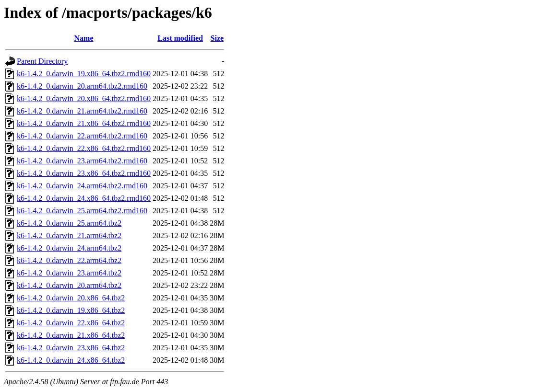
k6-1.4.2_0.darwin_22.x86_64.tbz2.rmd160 (84, 148)
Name (84, 38)
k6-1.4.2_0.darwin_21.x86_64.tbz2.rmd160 (84, 123)
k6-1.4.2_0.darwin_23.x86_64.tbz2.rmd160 (84, 173)
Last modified (180, 38)
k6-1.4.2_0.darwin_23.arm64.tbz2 (69, 273)
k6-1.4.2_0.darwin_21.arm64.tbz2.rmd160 (82, 111)
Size (217, 38)
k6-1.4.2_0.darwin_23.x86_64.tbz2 (71, 348)
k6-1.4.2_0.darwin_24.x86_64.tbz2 (71, 360)
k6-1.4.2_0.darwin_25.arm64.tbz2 (69, 223)
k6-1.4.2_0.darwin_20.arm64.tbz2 (69, 285)
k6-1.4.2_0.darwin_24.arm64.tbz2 (69, 248)
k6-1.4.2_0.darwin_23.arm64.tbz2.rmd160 (82, 161)
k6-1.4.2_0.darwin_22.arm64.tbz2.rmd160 (82, 136)
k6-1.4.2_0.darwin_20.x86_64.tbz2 (71, 298)
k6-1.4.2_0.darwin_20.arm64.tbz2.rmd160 (82, 86)
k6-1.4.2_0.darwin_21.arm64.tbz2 (69, 235)
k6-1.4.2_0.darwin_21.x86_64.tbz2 (71, 335)
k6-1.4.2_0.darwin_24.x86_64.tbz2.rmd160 (84, 198)
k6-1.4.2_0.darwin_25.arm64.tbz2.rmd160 (82, 210)
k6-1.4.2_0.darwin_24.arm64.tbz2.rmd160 (82, 186)
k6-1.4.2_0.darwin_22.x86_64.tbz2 (71, 323)
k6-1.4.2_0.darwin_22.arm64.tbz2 (69, 260)
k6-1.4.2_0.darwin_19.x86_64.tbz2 (71, 310)
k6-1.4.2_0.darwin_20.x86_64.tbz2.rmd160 (84, 98)
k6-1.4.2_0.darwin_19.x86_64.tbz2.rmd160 (84, 73)
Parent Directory (42, 61)
